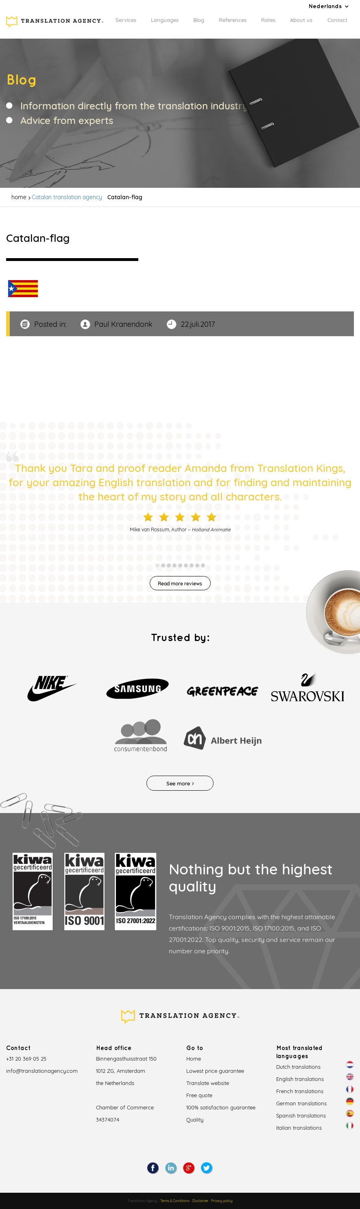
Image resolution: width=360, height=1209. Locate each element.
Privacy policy (222, 1201)
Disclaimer (200, 1201)
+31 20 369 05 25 (26, 1058)
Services (126, 20)
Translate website (207, 1083)
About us (301, 20)
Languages (165, 20)
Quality (194, 1119)
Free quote (199, 1095)
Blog (198, 20)
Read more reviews (180, 584)
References (233, 20)
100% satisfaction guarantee (220, 1107)
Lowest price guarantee (215, 1071)
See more (180, 783)
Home (193, 1058)
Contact (337, 20)
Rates (268, 20)
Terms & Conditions (175, 1201)
